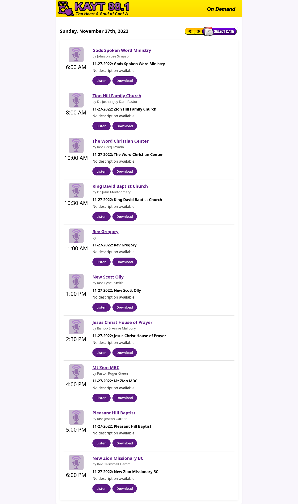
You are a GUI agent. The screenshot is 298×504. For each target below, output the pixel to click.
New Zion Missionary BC (117, 458)
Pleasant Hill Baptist (113, 413)
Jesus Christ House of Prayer (122, 322)
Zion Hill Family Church (116, 95)
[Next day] (198, 31)
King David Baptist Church (120, 186)
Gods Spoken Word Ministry (121, 50)
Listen (101, 80)
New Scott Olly (108, 277)
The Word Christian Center (120, 141)
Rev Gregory (105, 231)
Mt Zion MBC (105, 367)
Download (124, 80)
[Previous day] (189, 31)
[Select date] (220, 31)
